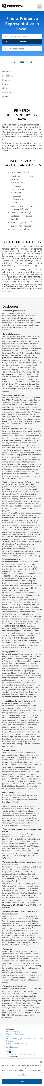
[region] (22, 1072)
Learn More (21, 1075)
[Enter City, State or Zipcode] (22, 36)
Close (22, 1081)
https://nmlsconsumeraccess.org (16, 564)
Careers (9, 1049)
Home (13, 62)
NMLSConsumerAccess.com (17, 1043)
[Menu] (39, 6)
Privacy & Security (13, 1031)
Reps (22, 62)
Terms (8, 1036)
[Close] (41, 1062)
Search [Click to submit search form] (23, 41)
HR (8, 1052)
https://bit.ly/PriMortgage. (16, 633)
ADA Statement (12, 1047)
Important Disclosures (15, 1034)
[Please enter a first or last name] (22, 48)
